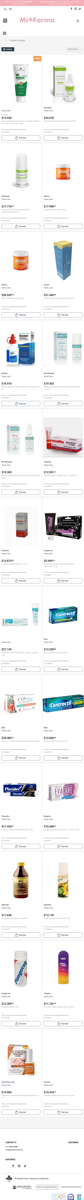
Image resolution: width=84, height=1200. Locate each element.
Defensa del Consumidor (71, 1187)
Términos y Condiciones (39, 1179)
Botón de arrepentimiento (47, 1187)
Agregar (20, 138)
